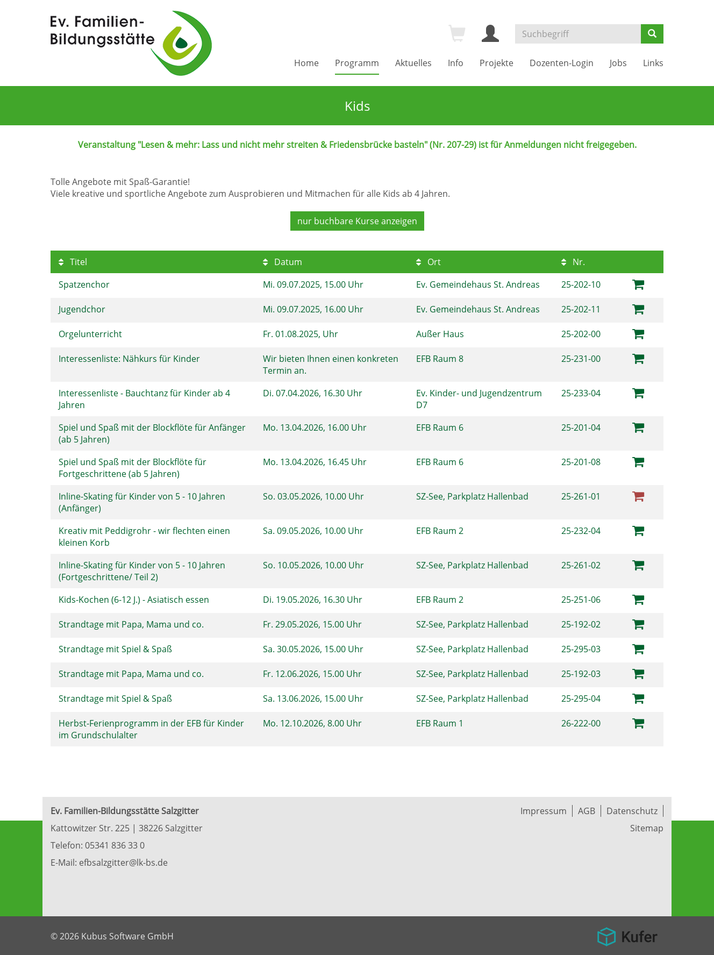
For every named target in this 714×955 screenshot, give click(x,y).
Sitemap (646, 828)
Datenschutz (632, 811)
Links (653, 63)
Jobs (618, 63)
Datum (282, 262)
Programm (357, 63)
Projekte (496, 63)
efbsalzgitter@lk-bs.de (123, 862)
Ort (428, 262)
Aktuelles (413, 63)
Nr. (573, 262)
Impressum (543, 811)
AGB (586, 811)
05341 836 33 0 (115, 845)
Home (306, 63)
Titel (73, 262)
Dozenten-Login (562, 63)
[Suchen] (652, 34)
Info (455, 63)
